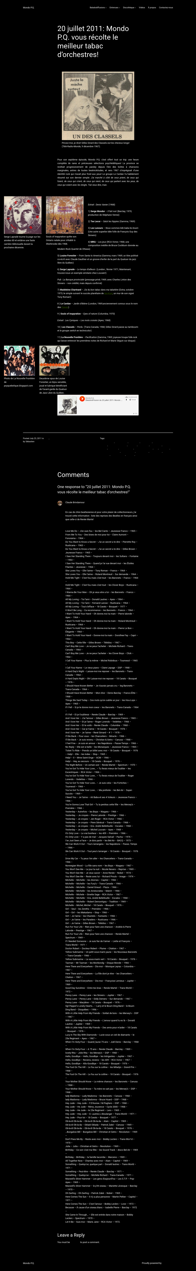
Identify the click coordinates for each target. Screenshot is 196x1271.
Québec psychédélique (110, 452)
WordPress (167, 1263)
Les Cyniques (156, 445)
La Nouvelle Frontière (117, 445)
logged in (75, 1242)
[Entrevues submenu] (119, 7)
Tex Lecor (130, 455)
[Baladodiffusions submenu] (106, 7)
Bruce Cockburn (107, 442)
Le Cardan (132, 445)
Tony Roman (140, 455)
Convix (65, 307)
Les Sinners (113, 448)
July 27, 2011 (71, 506)
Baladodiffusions (57, 438)
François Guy (146, 442)
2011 (46, 438)
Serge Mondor (156, 452)
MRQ (156, 448)
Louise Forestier (126, 448)
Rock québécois (128, 452)
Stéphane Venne (118, 455)
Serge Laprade (142, 452)
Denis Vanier (134, 442)
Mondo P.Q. (28, 7)
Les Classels (143, 445)
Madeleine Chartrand (143, 448)
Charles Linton (121, 442)
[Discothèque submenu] (135, 7)
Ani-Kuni (108, 293)
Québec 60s (164, 448)
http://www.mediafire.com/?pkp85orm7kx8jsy (88, 525)
